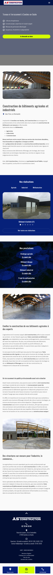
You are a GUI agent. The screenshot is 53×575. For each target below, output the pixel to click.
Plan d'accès (10, 572)
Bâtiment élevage (26, 264)
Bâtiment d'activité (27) (26, 222)
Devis (26, 572)
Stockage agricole (26, 255)
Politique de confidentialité (26, 555)
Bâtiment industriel (26, 272)
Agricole (13, 187)
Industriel (25, 187)
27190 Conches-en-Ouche (26, 533)
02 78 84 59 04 (27, 526)
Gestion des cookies (26, 559)
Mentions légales (26, 553)
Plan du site (26, 557)
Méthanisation (37, 187)
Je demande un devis (26, 36)
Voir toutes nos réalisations (26, 230)
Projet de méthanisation (26, 280)
